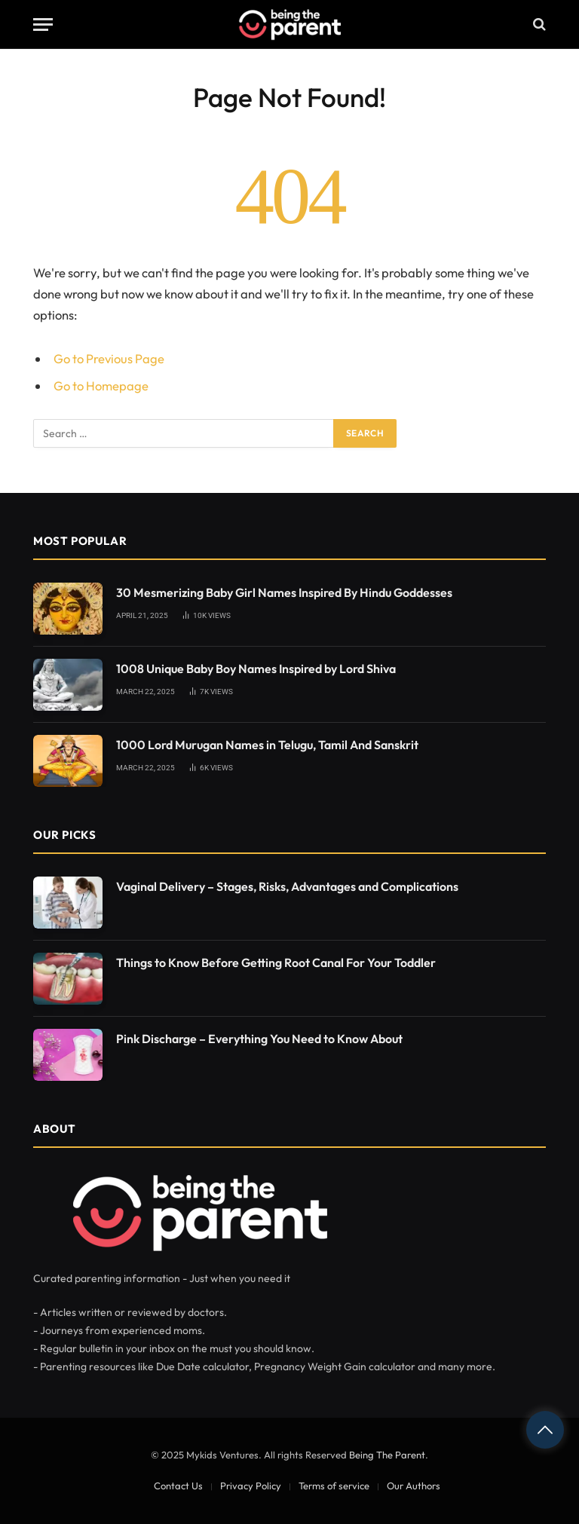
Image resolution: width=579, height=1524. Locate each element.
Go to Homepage (101, 385)
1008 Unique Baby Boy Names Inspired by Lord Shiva (256, 668)
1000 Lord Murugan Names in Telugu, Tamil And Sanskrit (267, 744)
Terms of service (334, 1486)
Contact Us (178, 1486)
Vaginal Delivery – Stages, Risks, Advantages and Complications (287, 886)
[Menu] (43, 24)
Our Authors (413, 1486)
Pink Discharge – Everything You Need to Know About (259, 1038)
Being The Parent (387, 1455)
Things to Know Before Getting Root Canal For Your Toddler (276, 962)
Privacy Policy (250, 1486)
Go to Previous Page (109, 358)
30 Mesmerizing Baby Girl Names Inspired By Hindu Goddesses (284, 592)
